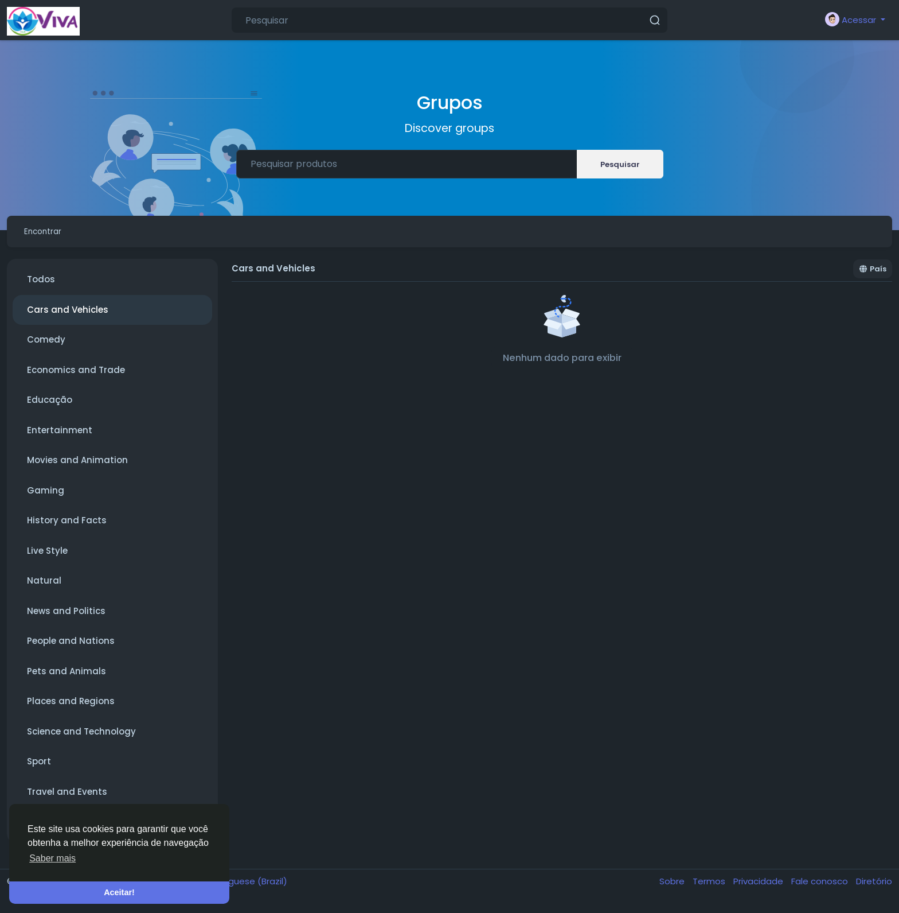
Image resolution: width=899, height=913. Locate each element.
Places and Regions (71, 706)
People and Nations (71, 646)
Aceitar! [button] (119, 892)
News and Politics (66, 616)
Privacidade (759, 886)
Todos (41, 284)
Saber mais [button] (52, 858)
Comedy (46, 345)
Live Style (47, 556)
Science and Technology (81, 737)
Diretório (874, 886)
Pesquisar (620, 164)
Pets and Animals (66, 676)
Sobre (673, 886)
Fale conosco (820, 886)
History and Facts (67, 525)
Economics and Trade (76, 375)
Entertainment (59, 435)
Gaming (45, 495)
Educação (49, 405)
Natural (44, 586)
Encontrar (49, 234)
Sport (39, 766)
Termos (710, 886)
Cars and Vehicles (67, 315)
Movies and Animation (77, 465)
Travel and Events (67, 797)
